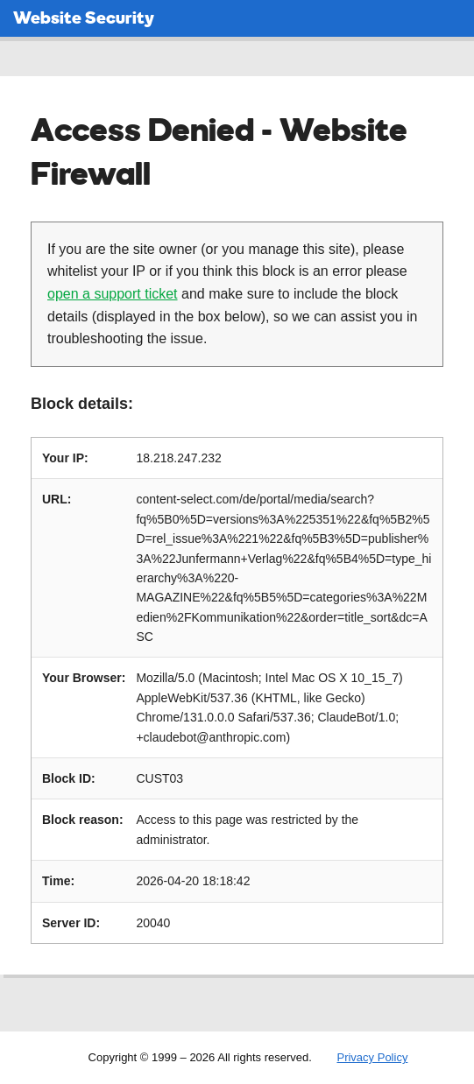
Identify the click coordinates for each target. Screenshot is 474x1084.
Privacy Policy (371, 1057)
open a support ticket (112, 293)
